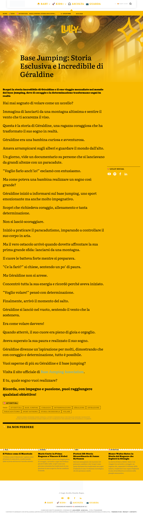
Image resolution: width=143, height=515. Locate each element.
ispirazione (93, 407)
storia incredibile (50, 411)
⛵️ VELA (5, 450)
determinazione (62, 407)
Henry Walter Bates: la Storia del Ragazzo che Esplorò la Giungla (121, 456)
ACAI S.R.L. (84, 510)
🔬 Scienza (42, 450)
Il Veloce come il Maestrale (18, 453)
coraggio (46, 407)
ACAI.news (76, 510)
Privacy (125, 512)
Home (5, 13)
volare (66, 411)
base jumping (31, 407)
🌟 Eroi (75, 450)
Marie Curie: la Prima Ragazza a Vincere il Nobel (53, 455)
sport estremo (30, 411)
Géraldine (79, 407)
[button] (130, 3)
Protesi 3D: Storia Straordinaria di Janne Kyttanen (86, 456)
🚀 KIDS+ (12, 13)
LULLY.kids (67, 13)
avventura (16, 407)
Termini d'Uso (116, 512)
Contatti (132, 512)
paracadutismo (12, 411)
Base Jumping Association (62, 371)
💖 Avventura (22, 13)
